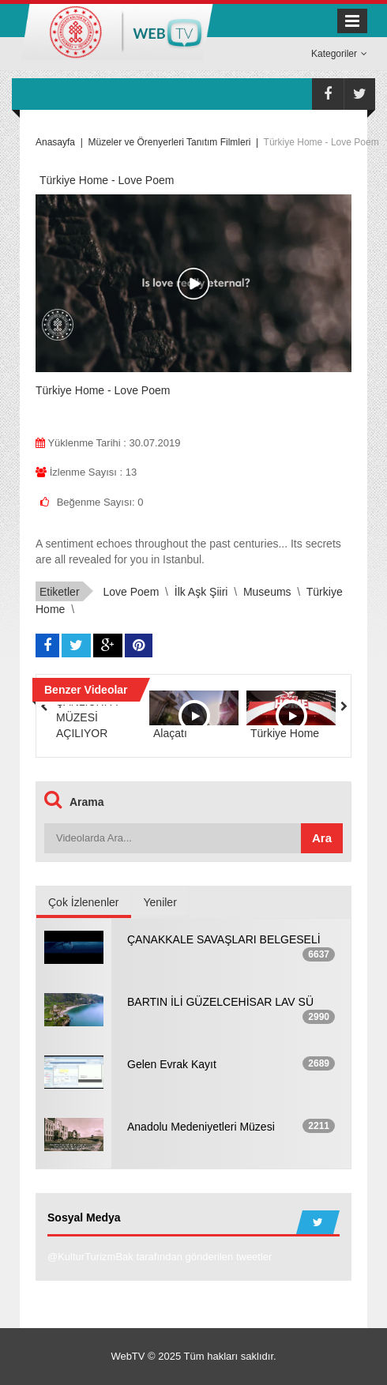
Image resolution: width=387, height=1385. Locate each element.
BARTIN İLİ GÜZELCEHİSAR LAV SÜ (220, 1001)
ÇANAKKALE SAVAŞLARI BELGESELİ (224, 939)
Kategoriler (339, 53)
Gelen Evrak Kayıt (171, 1064)
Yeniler (160, 902)
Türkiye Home (284, 733)
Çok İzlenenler (83, 902)
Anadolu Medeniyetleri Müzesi (201, 1126)
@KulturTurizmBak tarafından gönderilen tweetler (159, 1257)
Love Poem (131, 591)
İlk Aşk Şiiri (201, 591)
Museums (267, 591)
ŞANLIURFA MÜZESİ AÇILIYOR (86, 717)
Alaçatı (170, 733)
